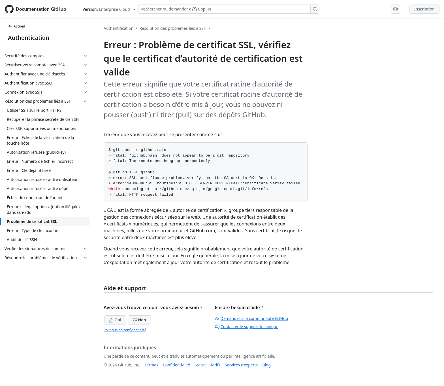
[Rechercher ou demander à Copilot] (228, 9)
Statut (200, 365)
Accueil (16, 26)
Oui (115, 319)
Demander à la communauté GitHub (251, 318)
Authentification (118, 28)
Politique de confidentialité (125, 330)
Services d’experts (241, 365)
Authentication (28, 37)
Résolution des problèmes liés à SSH (173, 28)
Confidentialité (176, 365)
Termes (151, 365)
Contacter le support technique (246, 326)
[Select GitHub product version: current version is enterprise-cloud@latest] (109, 9)
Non (139, 319)
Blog (266, 365)
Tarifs (215, 365)
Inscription (424, 9)
